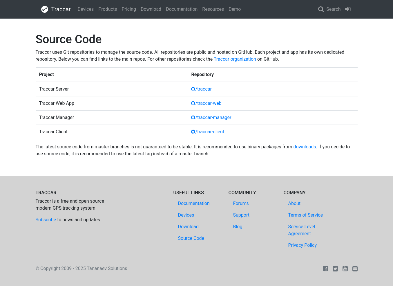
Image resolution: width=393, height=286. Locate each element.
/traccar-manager (211, 117)
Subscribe (46, 219)
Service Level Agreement (301, 230)
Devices (86, 9)
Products (107, 9)
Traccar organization (235, 59)
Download (151, 9)
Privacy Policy (302, 245)
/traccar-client (207, 131)
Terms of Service (305, 215)
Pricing (129, 9)
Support (241, 215)
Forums (241, 203)
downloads (305, 147)
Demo (235, 9)
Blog (237, 226)
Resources (213, 9)
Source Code (191, 238)
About (294, 203)
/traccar (201, 89)
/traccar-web (206, 103)
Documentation (182, 9)
